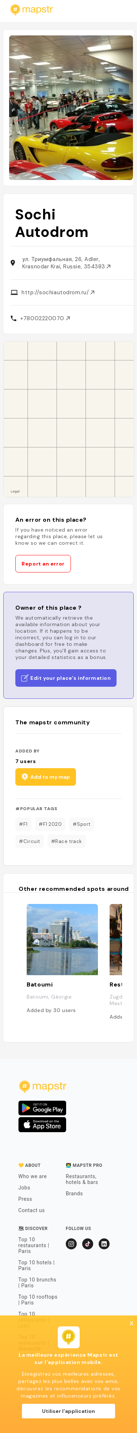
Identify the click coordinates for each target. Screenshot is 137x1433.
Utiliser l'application (68, 1411)
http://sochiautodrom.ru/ (58, 292)
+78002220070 (44, 318)
